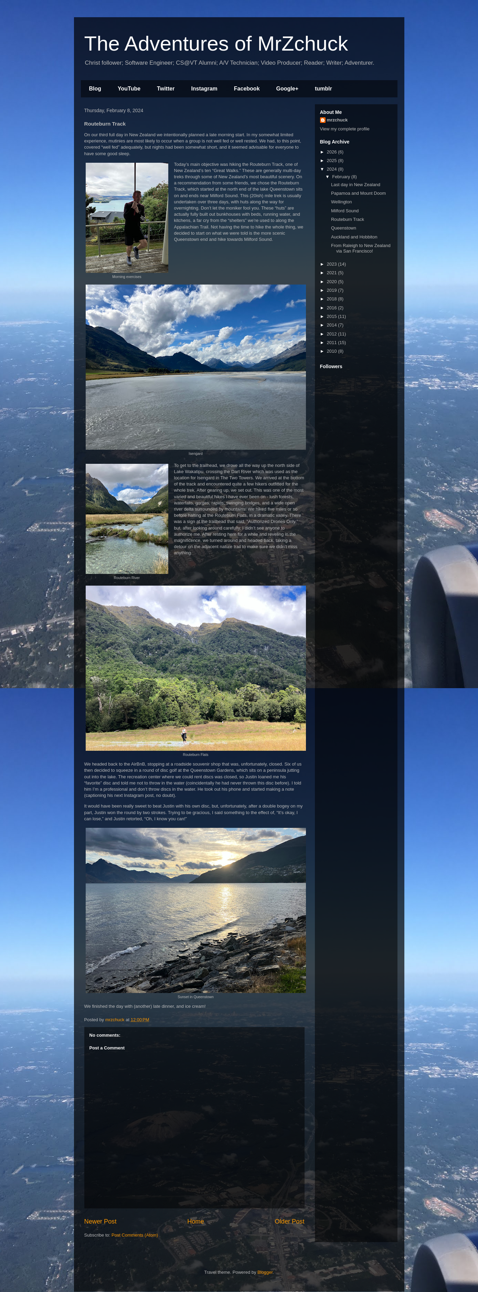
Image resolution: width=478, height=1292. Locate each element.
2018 (332, 298)
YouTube (129, 89)
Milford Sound (345, 210)
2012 (332, 334)
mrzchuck (337, 119)
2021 (332, 272)
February (341, 176)
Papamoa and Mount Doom (358, 193)
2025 (332, 160)
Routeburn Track (347, 219)
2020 (332, 281)
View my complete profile (345, 128)
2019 (332, 290)
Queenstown (343, 228)
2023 (332, 264)
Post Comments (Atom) (134, 1235)
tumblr (323, 89)
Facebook (247, 89)
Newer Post (100, 1221)
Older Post (290, 1221)
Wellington (341, 201)
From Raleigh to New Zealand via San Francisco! (361, 248)
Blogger (265, 1272)
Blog (95, 89)
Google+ (287, 89)
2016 (332, 307)
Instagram (204, 89)
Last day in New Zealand (355, 184)
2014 (332, 325)
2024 (332, 169)
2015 (332, 316)
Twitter (165, 89)
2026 (332, 151)
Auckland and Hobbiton (354, 236)
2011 (332, 342)
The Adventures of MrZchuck (216, 43)
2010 (332, 351)
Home (195, 1221)
